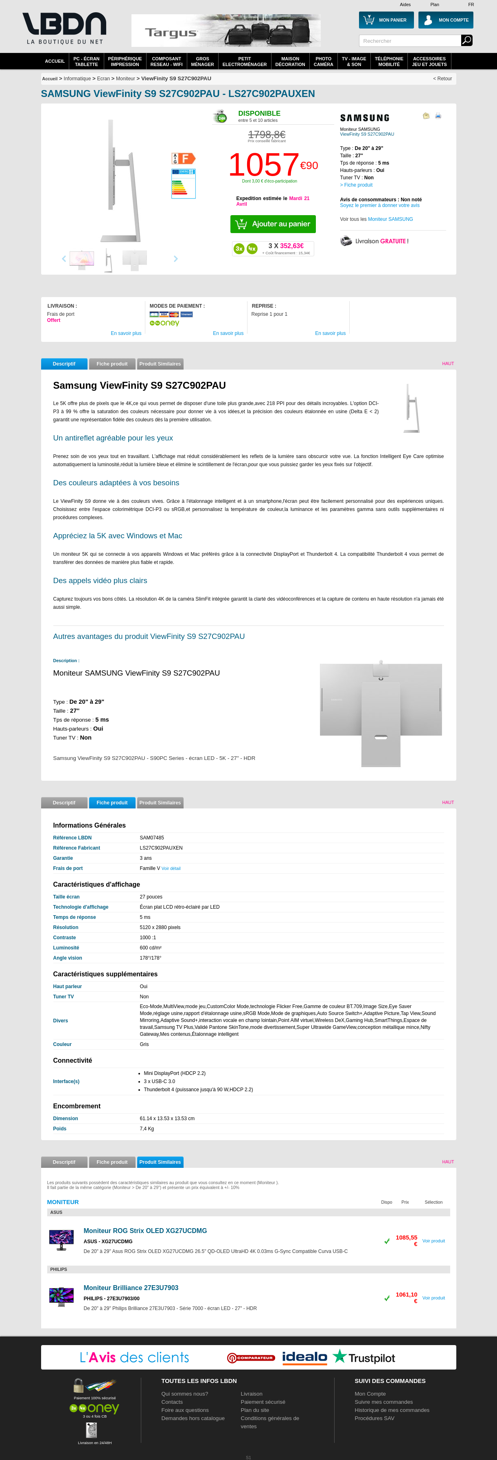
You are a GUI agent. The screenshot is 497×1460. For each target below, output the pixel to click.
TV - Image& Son (354, 61)
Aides (405, 4)
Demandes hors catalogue (193, 1418)
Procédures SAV (375, 1418)
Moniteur (125, 78)
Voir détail (171, 868)
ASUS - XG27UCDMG (108, 1241)
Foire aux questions (185, 1410)
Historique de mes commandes (392, 1410)
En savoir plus (126, 333)
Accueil (55, 61)
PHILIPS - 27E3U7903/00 (112, 1298)
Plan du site (255, 1410)
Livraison (252, 1394)
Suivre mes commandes (384, 1402)
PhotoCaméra (323, 61)
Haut (448, 363)
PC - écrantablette (86, 61)
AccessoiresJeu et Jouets (429, 61)
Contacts (172, 1402)
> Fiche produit (356, 185)
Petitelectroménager (245, 61)
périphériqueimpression (125, 61)
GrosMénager (202, 61)
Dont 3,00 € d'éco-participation (269, 181)
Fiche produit (112, 364)
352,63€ (286, 248)
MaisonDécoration (290, 61)
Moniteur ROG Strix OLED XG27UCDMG (145, 1230)
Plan (435, 4)
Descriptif (64, 364)
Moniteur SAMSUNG (390, 219)
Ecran (103, 78)
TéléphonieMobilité (389, 61)
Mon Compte (370, 1394)
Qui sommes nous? (185, 1394)
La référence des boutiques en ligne (63, 33)
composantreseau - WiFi (167, 61)
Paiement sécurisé (263, 1402)
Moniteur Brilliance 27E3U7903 (131, 1287)
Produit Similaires (160, 364)
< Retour (442, 78)
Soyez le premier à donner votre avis (380, 205)
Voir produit (434, 1240)
